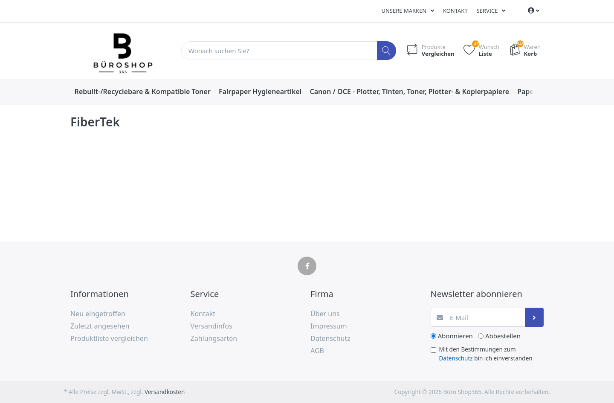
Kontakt (455, 10)
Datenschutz (456, 358)
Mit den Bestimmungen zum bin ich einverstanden (486, 354)
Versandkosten (165, 392)
